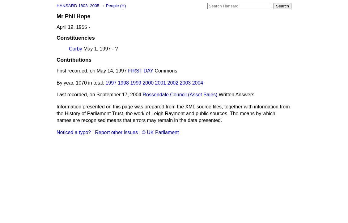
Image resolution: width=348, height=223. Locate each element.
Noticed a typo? (74, 132)
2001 (160, 82)
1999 (135, 82)
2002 (173, 82)
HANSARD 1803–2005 (78, 5)
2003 (185, 82)
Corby (75, 48)
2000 (148, 82)
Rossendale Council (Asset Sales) (179, 94)
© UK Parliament (160, 132)
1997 (111, 82)
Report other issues (116, 132)
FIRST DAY (140, 70)
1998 (123, 82)
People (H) (116, 5)
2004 (197, 82)
